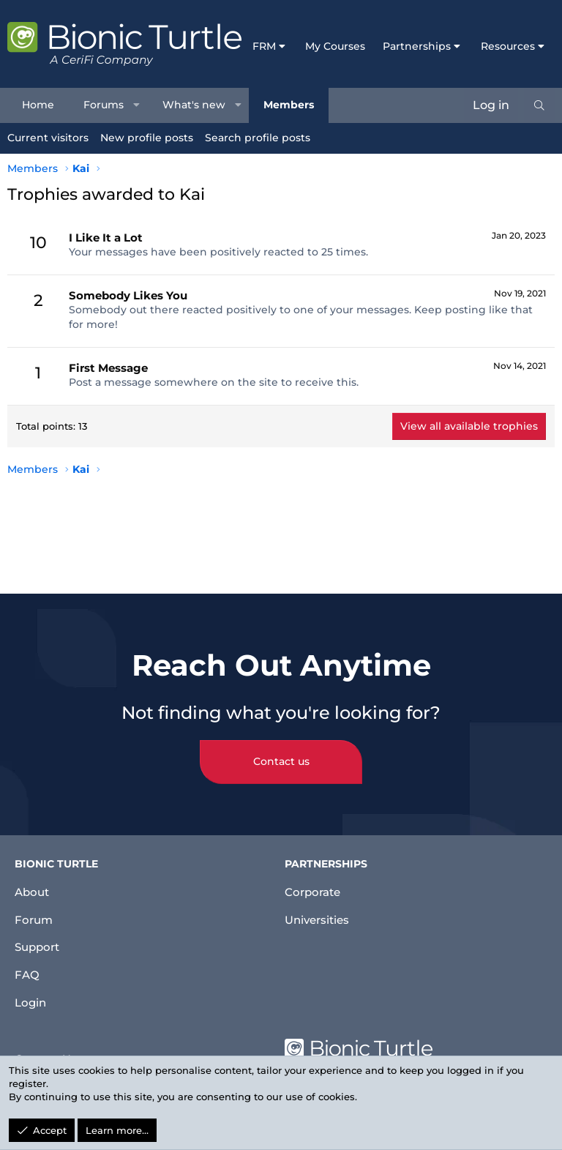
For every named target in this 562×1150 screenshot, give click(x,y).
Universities (319, 912)
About (33, 883)
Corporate (315, 883)
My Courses (335, 46)
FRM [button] (264, 46)
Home (38, 104)
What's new (193, 104)
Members (288, 104)
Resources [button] (508, 46)
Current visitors (48, 137)
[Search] (539, 105)
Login (31, 1001)
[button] (137, 105)
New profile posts (146, 137)
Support (39, 942)
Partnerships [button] (417, 46)
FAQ (27, 972)
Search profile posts (257, 137)
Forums (103, 104)
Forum (35, 912)
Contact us (281, 753)
